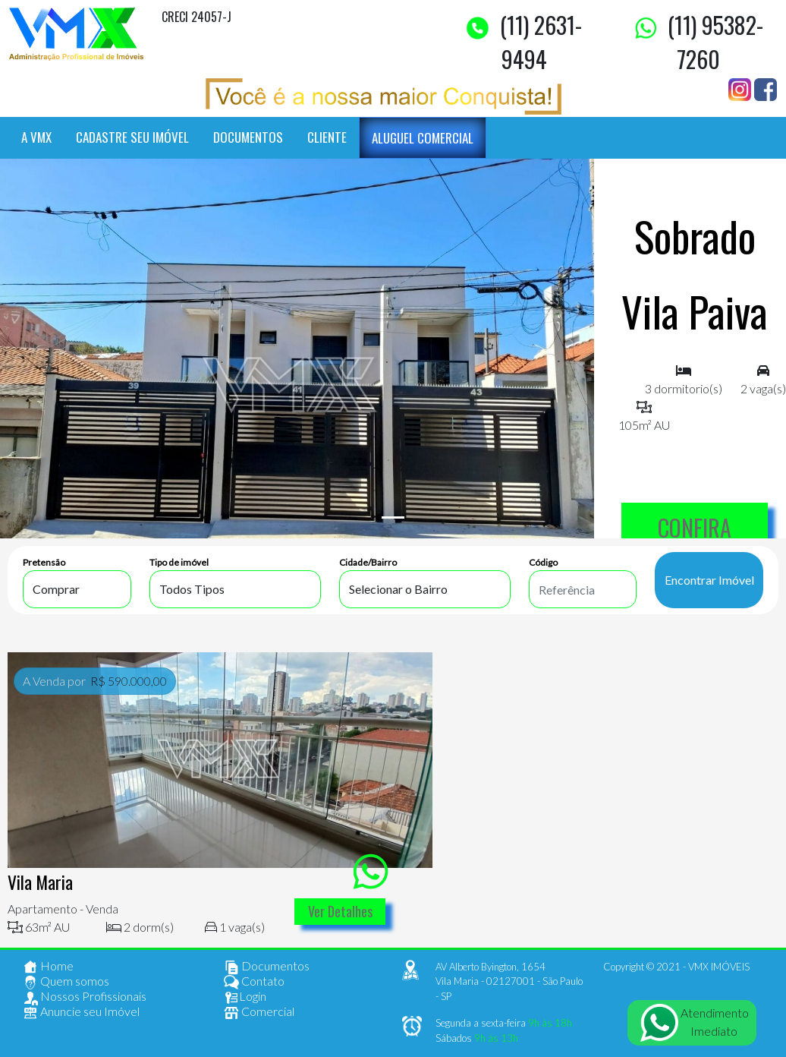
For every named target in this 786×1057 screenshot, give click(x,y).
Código (543, 562)
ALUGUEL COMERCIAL (422, 137)
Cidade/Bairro (368, 562)
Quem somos (66, 982)
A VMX (36, 137)
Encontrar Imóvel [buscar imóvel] (709, 580)
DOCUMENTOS (248, 137)
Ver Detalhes (340, 911)
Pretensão (44, 562)
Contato (254, 982)
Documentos (267, 967)
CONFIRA (694, 527)
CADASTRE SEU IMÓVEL (132, 137)
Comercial (259, 1013)
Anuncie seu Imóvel (81, 1013)
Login (245, 997)
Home (48, 967)
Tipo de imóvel (179, 562)
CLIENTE (327, 137)
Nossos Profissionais (84, 997)
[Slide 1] (393, 517)
